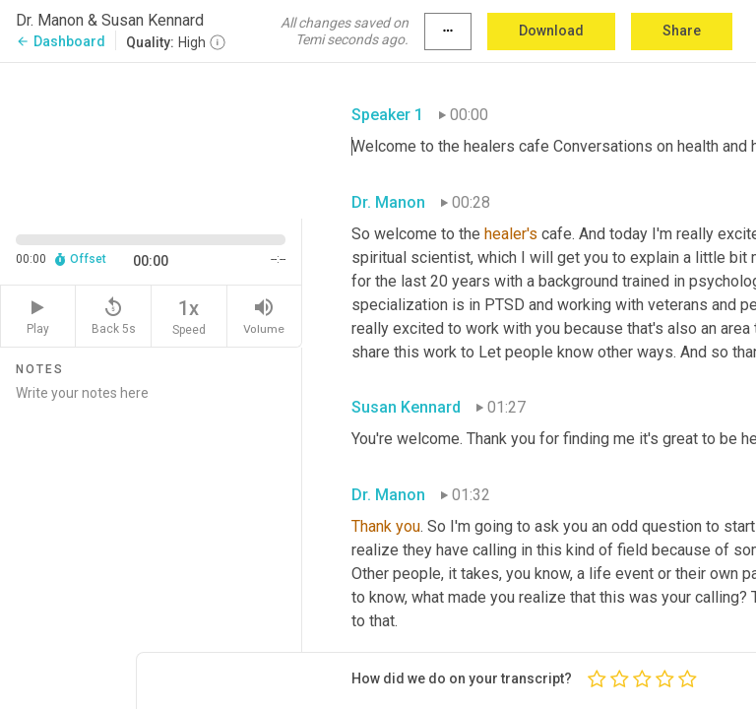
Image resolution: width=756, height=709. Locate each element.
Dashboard (60, 41)
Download (551, 30)
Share (681, 30)
